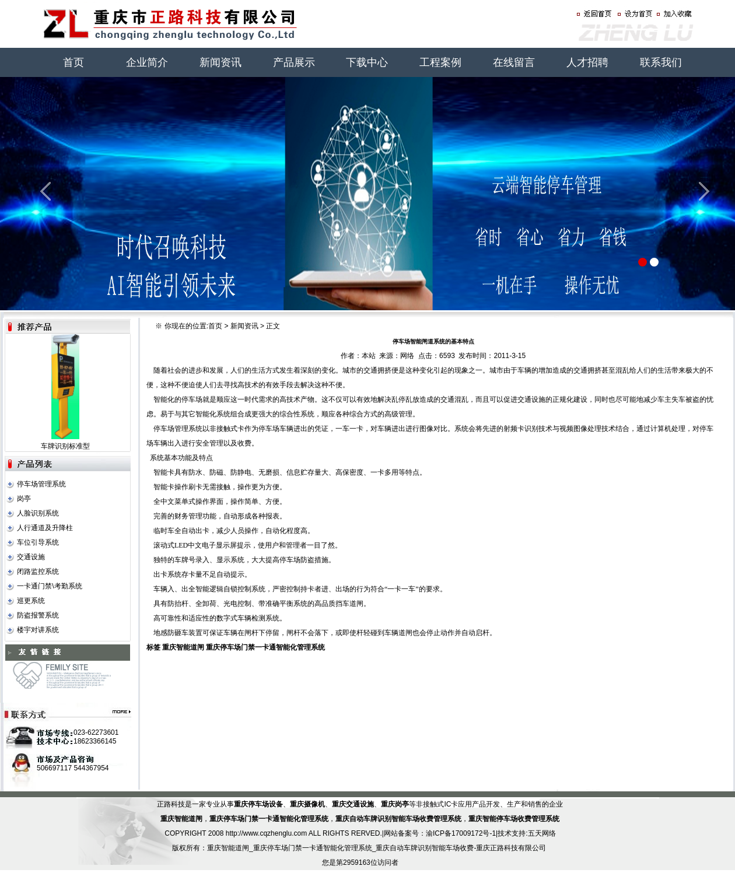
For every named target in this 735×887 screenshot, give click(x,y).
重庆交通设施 (353, 804)
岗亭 (24, 499)
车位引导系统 (38, 542)
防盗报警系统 (38, 615)
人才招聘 (587, 62)
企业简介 (147, 62)
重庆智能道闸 (183, 647)
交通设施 (31, 557)
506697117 (54, 768)
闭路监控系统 (38, 571)
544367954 (91, 768)
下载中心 (367, 62)
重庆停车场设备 (258, 804)
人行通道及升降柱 (45, 528)
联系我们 (661, 62)
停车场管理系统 (41, 484)
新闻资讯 (221, 62)
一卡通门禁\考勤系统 (49, 586)
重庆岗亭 (395, 804)
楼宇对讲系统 (38, 630)
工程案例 (440, 62)
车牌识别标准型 (65, 446)
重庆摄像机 (307, 804)
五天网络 (542, 833)
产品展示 (294, 62)
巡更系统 (31, 601)
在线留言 (514, 62)
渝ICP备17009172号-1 (461, 833)
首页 (73, 62)
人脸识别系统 (38, 513)
